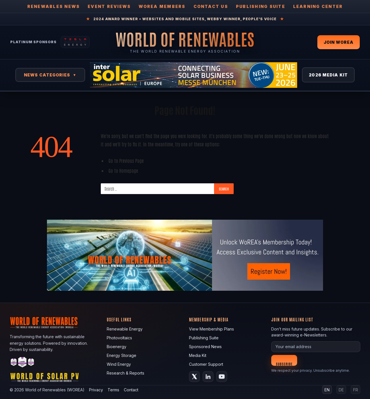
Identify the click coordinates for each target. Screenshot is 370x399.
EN (327, 389)
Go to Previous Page (126, 160)
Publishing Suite (260, 6)
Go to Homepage (123, 170)
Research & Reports (125, 373)
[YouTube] (221, 376)
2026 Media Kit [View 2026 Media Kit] (328, 74)
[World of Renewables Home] (185, 38)
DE (341, 389)
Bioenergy (116, 346)
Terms (113, 389)
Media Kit (197, 355)
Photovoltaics (119, 337)
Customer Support (206, 364)
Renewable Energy (125, 329)
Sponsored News (205, 346)
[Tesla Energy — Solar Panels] (75, 42)
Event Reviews (109, 6)
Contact (131, 389)
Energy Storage (121, 355)
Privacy (96, 389)
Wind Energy (119, 364)
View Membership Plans (211, 329)
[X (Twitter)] (194, 376)
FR (355, 389)
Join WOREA (338, 42)
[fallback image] (185, 255)
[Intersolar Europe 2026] (193, 75)
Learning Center (318, 6)
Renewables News (53, 6)
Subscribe (284, 363)
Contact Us (211, 6)
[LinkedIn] (208, 376)
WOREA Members (162, 6)
